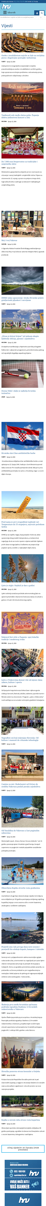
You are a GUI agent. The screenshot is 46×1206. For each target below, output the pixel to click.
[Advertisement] (23, 201)
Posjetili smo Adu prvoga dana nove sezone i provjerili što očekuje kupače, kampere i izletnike (22, 948)
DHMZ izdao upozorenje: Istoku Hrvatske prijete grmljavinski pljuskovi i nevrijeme (22, 299)
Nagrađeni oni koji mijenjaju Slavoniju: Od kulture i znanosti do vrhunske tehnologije (20, 739)
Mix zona (4, 121)
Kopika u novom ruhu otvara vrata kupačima (20, 1120)
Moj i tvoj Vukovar (9, 240)
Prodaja (35, 1)
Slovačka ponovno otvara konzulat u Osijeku (20, 1071)
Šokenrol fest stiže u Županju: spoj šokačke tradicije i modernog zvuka (20, 638)
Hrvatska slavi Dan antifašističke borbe (18, 453)
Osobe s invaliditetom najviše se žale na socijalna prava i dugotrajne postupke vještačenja (22, 56)
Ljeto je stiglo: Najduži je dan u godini (18, 585)
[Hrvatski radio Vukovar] (6, 6)
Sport (3, 397)
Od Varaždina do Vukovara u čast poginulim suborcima (20, 831)
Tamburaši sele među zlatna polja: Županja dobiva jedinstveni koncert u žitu (20, 116)
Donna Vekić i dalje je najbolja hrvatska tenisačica (18, 392)
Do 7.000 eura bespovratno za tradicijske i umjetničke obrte (19, 162)
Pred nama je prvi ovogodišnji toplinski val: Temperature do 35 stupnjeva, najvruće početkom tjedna (22, 524)
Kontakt (28, 1)
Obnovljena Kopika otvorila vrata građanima (20, 888)
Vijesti (3, 61)
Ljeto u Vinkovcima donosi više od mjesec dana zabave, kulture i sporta (21, 681)
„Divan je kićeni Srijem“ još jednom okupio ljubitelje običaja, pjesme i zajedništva (20, 337)
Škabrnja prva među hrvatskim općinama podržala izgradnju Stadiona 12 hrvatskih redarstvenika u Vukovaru (19, 1007)
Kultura (3, 244)
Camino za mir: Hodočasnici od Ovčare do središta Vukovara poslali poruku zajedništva (20, 785)
